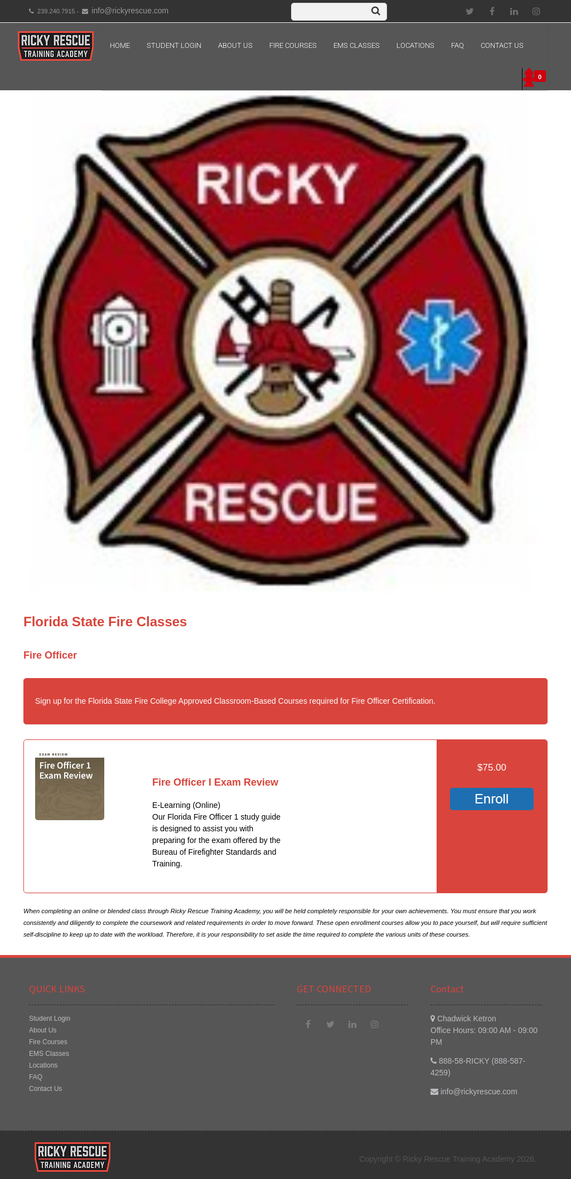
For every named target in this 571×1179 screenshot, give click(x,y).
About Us (235, 45)
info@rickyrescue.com (129, 10)
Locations (415, 45)
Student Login (174, 45)
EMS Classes (356, 45)
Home (120, 45)
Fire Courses (293, 45)
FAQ (457, 45)
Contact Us (502, 45)
